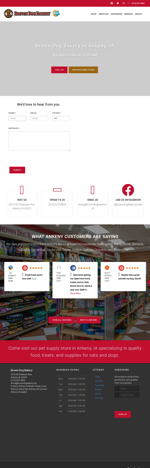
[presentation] (31, 160)
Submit (17, 170)
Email (34, 113)
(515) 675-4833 (18, 380)
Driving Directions (83, 70)
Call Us (59, 70)
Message (14, 128)
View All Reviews (61, 320)
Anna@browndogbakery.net (24, 383)
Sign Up (122, 414)
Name (12, 113)
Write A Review (88, 320)
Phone (56, 113)
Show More (75, 293)
